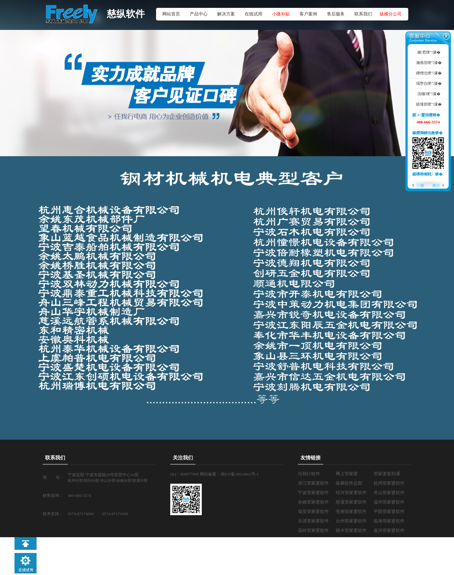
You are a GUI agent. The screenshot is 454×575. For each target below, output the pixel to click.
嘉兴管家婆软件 (389, 530)
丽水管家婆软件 (351, 530)
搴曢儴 (438, 185)
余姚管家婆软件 (313, 502)
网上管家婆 (347, 473)
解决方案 (226, 14)
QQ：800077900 (185, 474)
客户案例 (308, 14)
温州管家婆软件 (389, 502)
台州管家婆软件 (351, 521)
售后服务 (336, 14)
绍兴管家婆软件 (351, 492)
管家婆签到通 (387, 473)
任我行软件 (309, 473)
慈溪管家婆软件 (351, 502)
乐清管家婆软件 (313, 521)
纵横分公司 (391, 14)
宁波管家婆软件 (313, 492)
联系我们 (363, 14)
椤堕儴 (418, 185)
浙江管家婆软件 (313, 483)
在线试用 (253, 14)
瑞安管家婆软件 (313, 511)
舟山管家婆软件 (389, 492)
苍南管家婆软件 (351, 511)
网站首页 (171, 14)
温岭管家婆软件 (313, 530)
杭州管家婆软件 (389, 483)
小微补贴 (281, 14)
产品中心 (198, 14)
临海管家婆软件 (389, 521)
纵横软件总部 (349, 483)
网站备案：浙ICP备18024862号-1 (229, 474)
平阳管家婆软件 (389, 511)
